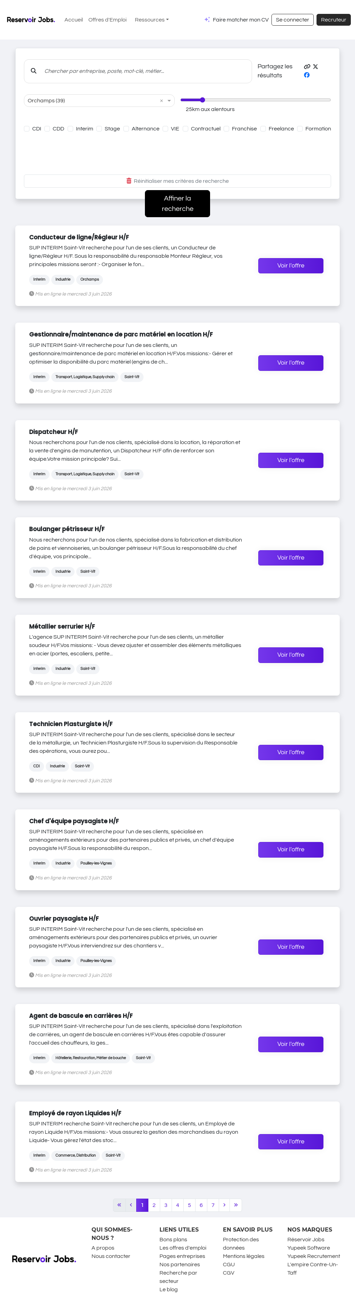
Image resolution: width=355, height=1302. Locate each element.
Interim (84, 128)
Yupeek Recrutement (313, 1256)
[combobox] (92, 100)
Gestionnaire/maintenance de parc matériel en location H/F (121, 334)
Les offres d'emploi (182, 1248)
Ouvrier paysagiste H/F (64, 918)
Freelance (281, 128)
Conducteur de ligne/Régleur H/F (79, 237)
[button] (307, 67)
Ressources (150, 20)
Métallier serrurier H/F (62, 626)
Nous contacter (111, 1256)
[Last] (236, 1205)
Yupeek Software (308, 1248)
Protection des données (241, 1244)
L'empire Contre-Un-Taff (312, 1269)
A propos (103, 1248)
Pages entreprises (182, 1256)
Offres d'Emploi (107, 20)
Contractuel (205, 128)
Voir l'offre (290, 266)
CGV (228, 1273)
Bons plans (173, 1239)
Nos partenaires (179, 1264)
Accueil (73, 20)
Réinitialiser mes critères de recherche (178, 181)
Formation (318, 128)
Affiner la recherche (177, 203)
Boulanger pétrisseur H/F (67, 529)
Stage (112, 128)
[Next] (224, 1205)
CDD (58, 128)
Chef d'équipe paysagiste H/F (74, 821)
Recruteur (333, 20)
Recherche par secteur (178, 1277)
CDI (36, 128)
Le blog (168, 1289)
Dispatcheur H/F (53, 432)
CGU (229, 1264)
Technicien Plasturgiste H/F (71, 724)
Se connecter (292, 20)
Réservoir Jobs (305, 1239)
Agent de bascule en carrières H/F (81, 1016)
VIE (175, 128)
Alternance (145, 128)
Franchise (244, 128)
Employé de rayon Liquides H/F (75, 1113)
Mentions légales (244, 1256)
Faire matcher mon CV (241, 20)
